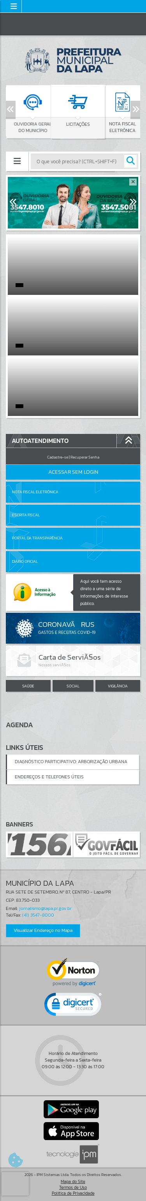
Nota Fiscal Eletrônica (35, 492)
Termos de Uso (73, 1187)
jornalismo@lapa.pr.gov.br (45, 908)
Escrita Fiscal (26, 515)
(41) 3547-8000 (38, 915)
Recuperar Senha (84, 457)
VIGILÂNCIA (118, 686)
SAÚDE (28, 686)
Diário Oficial (25, 561)
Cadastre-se (57, 457)
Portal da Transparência (37, 538)
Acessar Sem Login (73, 472)
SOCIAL (73, 686)
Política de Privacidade (73, 1193)
